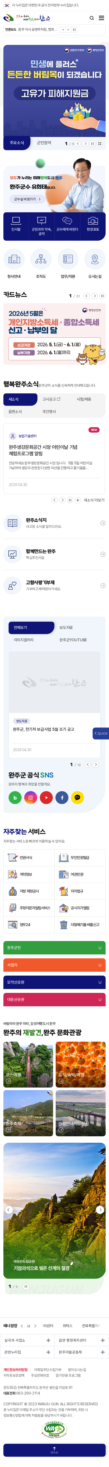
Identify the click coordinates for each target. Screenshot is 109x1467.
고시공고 (49, 399)
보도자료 (66, 627)
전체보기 (20, 627)
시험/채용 (84, 399)
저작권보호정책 (14, 1375)
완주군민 (14, 947)
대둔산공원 (15, 999)
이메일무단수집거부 (47, 1370)
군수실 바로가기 (27, 199)
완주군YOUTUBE (73, 640)
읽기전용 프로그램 (68, 1375)
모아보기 (100, 143)
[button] (63, 30)
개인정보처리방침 (15, 1370)
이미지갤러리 (24, 640)
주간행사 (49, 411)
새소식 (13, 399)
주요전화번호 (40, 1375)
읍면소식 (15, 411)
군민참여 (44, 142)
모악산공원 (15, 982)
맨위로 (54, 1450)
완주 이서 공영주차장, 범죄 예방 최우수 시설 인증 (38, 29)
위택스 (68, 1326)
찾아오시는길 (77, 1370)
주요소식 (17, 142)
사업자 (12, 965)
